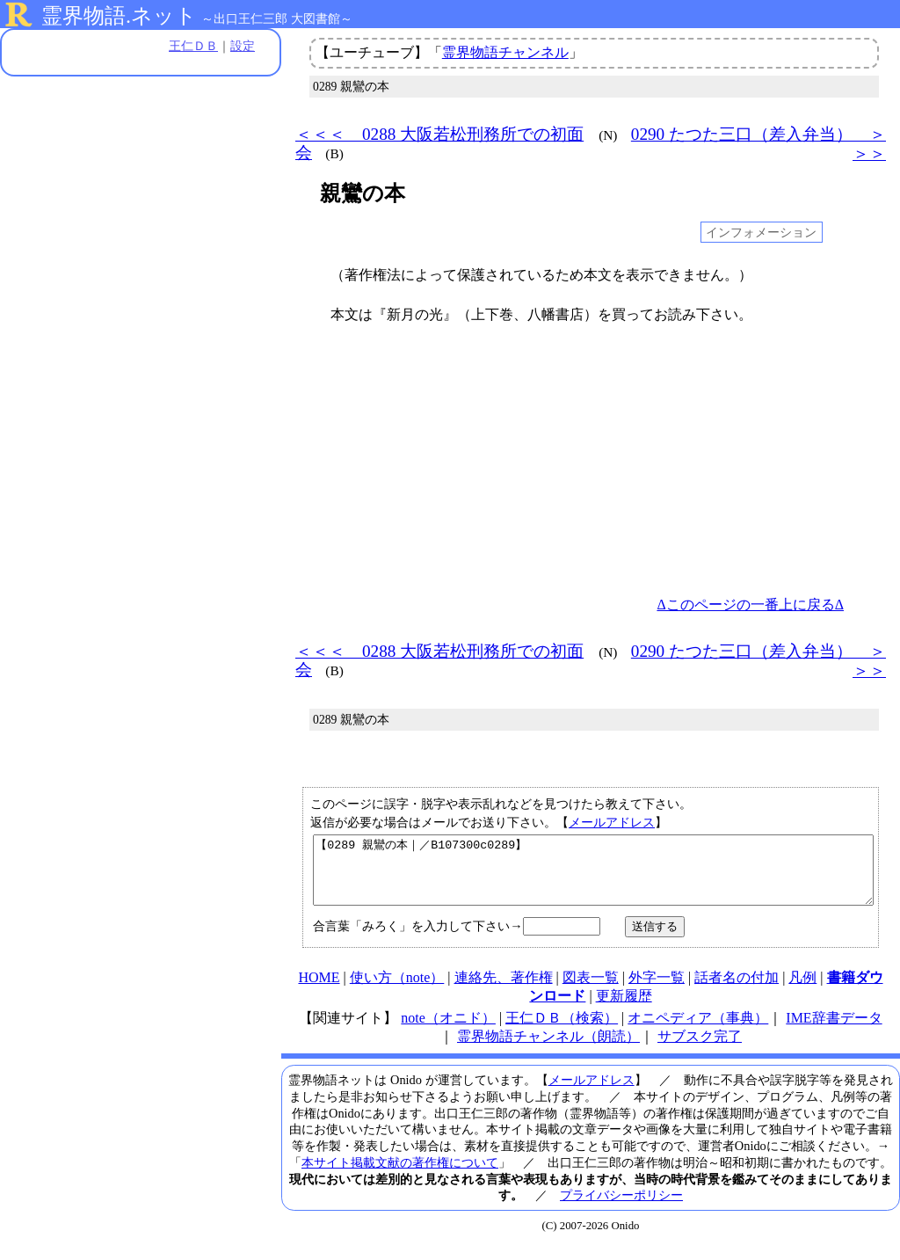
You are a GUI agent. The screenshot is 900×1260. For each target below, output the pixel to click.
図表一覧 (590, 990)
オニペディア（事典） (698, 1030)
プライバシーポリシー (621, 1208)
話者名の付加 (736, 990)
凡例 (802, 990)
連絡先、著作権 (503, 990)
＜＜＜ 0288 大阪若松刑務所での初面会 (439, 143)
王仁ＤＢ (193, 46)
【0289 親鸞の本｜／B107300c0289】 (593, 876)
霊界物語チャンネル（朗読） (548, 1049)
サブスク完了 (699, 1049)
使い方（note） (397, 990)
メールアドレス (612, 822)
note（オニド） (448, 1030)
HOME (318, 990)
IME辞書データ (834, 1030)
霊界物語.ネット (119, 15)
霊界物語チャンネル (505, 52)
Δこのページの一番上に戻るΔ (750, 604)
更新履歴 (624, 1008)
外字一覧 (656, 990)
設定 (242, 46)
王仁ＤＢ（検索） (561, 1030)
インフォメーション (761, 232)
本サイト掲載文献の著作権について (399, 1176)
